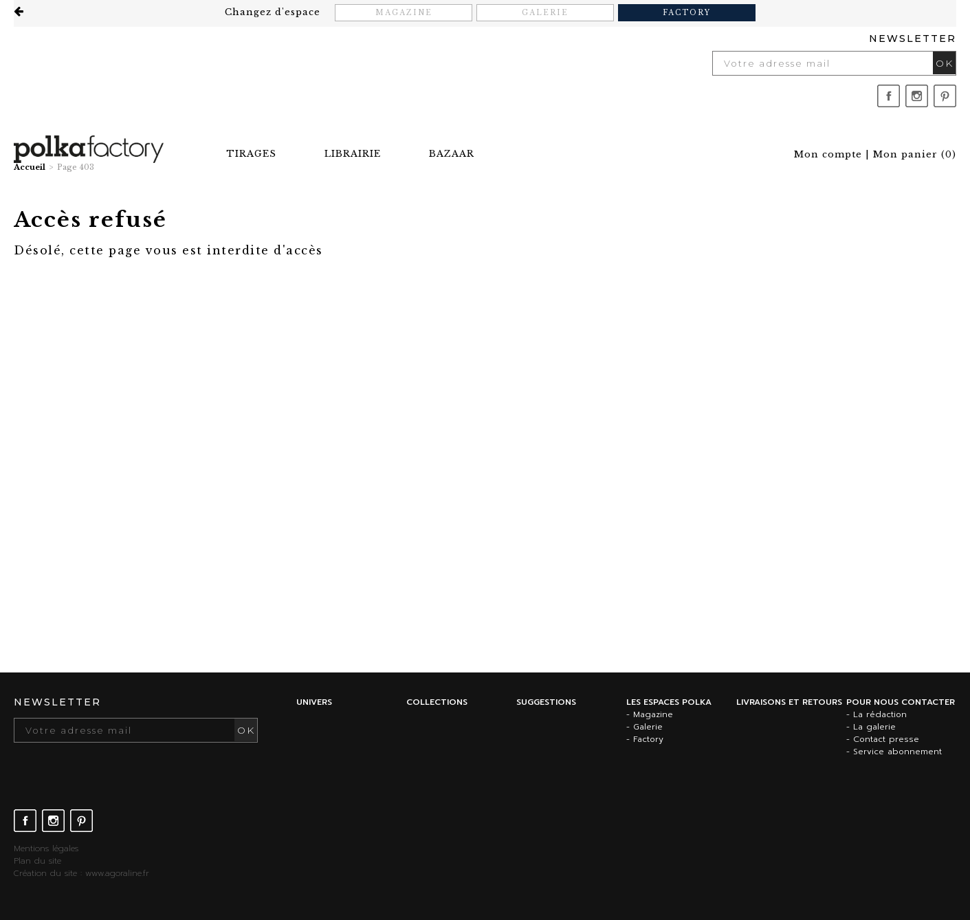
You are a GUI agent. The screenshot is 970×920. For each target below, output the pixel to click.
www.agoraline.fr (117, 873)
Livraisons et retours (789, 702)
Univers (314, 702)
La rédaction (880, 714)
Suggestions (546, 702)
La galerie (874, 727)
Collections (436, 702)
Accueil (29, 167)
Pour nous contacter (900, 702)
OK (945, 63)
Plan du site (37, 861)
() (914, 154)
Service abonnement (897, 751)
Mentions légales (46, 848)
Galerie (545, 12)
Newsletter (912, 38)
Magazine (403, 12)
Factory (687, 12)
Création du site (45, 873)
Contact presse (886, 739)
